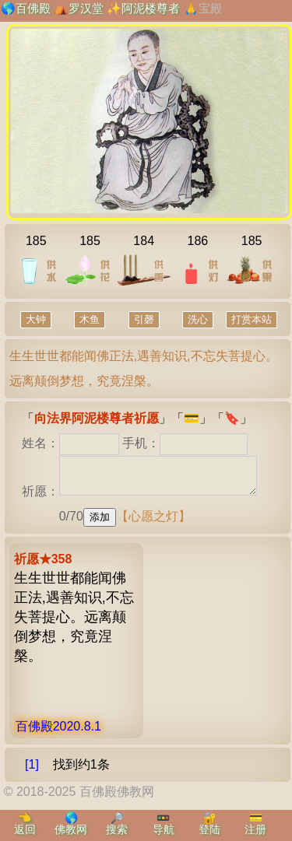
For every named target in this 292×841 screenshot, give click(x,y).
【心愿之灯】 (153, 523)
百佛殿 (33, 8)
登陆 (209, 829)
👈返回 (25, 823)
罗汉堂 (86, 8)
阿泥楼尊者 (150, 8)
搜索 (117, 829)
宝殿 (210, 8)
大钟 (36, 319)
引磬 (144, 319)
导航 (163, 829)
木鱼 (89, 319)
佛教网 (71, 829)
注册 (255, 829)
